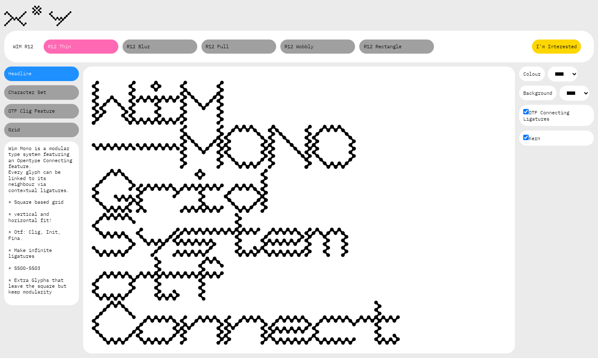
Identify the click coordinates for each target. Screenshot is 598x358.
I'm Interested (556, 46)
